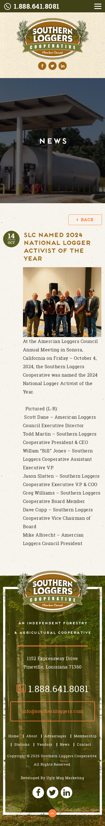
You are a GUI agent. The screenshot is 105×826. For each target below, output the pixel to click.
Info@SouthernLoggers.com (52, 711)
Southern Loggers (52, 592)
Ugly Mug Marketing (65, 777)
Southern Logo (52, 39)
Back (85, 220)
